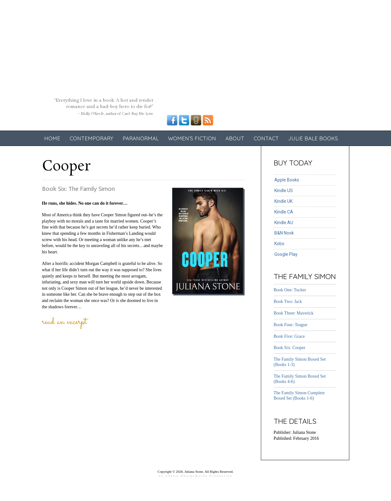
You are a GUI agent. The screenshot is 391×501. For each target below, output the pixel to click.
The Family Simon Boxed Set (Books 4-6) (300, 379)
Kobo (279, 243)
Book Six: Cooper (289, 347)
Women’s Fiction (192, 138)
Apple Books (286, 179)
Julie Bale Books (313, 138)
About (234, 138)
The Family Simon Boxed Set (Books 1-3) (300, 362)
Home (52, 138)
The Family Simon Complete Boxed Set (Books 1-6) (299, 396)
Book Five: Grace (289, 336)
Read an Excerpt (64, 322)
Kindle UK (283, 201)
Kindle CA (283, 211)
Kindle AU (283, 222)
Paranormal (141, 138)
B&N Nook (284, 232)
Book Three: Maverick (294, 313)
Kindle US (283, 190)
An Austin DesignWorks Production (195, 475)
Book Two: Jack (288, 301)
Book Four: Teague (291, 324)
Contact (266, 138)
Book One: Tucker (290, 290)
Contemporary (91, 138)
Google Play (286, 254)
